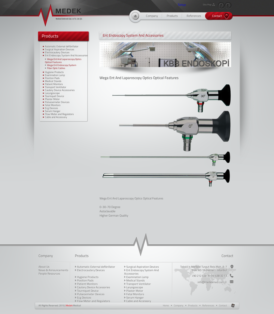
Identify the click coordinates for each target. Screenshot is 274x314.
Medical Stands (53, 81)
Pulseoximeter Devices (57, 102)
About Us (44, 267)
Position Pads (52, 78)
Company (152, 15)
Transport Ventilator (55, 87)
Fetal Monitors (53, 105)
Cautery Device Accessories (60, 90)
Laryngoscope (52, 93)
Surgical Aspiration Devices (59, 49)
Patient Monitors (54, 84)
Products (172, 15)
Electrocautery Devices (57, 52)
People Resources (49, 273)
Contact (217, 15)
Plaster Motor (52, 99)
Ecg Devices (51, 108)
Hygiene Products (54, 72)
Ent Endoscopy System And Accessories (66, 55)
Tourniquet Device (54, 96)
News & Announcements (53, 270)
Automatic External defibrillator (61, 46)
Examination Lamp (55, 75)
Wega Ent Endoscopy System (61, 65)
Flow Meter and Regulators (59, 114)
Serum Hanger (52, 111)
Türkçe (182, 4)
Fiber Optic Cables (56, 68)
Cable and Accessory (56, 117)
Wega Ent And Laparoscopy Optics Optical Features (63, 60)
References (194, 15)
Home (166, 305)
